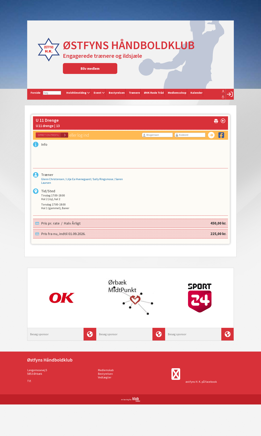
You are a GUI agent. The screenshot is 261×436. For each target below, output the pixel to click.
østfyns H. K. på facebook (201, 382)
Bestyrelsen (105, 374)
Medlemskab (106, 371)
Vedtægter (104, 378)
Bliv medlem (90, 68)
